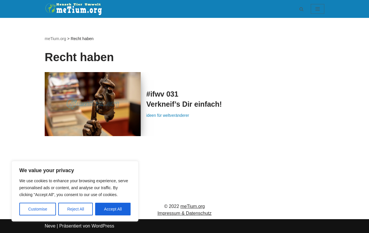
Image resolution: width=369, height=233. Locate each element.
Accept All (113, 209)
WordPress (102, 225)
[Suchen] (301, 9)
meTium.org (192, 206)
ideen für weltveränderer (168, 115)
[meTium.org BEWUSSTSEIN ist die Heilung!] (75, 9)
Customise (37, 209)
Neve (50, 225)
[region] (75, 191)
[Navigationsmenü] (317, 9)
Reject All (75, 209)
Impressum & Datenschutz (184, 213)
